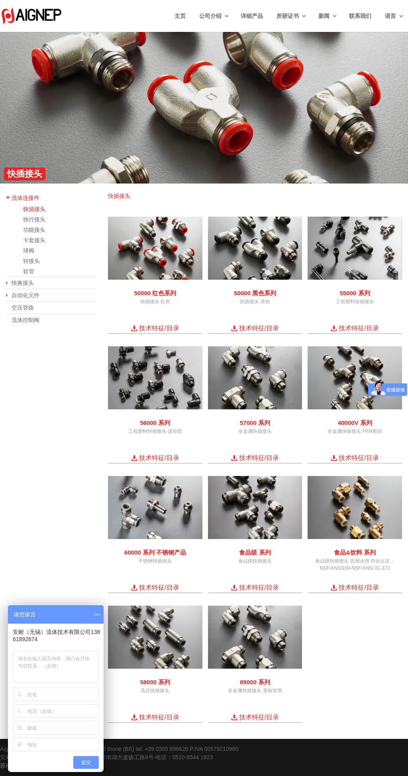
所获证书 (288, 16)
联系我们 (360, 16)
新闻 (324, 16)
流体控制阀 (25, 320)
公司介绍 (210, 16)
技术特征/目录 (159, 328)
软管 (28, 271)
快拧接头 (34, 219)
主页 (180, 16)
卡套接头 (34, 240)
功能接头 (34, 230)
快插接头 (34, 209)
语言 (390, 16)
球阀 (28, 250)
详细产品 (252, 16)
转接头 (31, 261)
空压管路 (23, 307)
